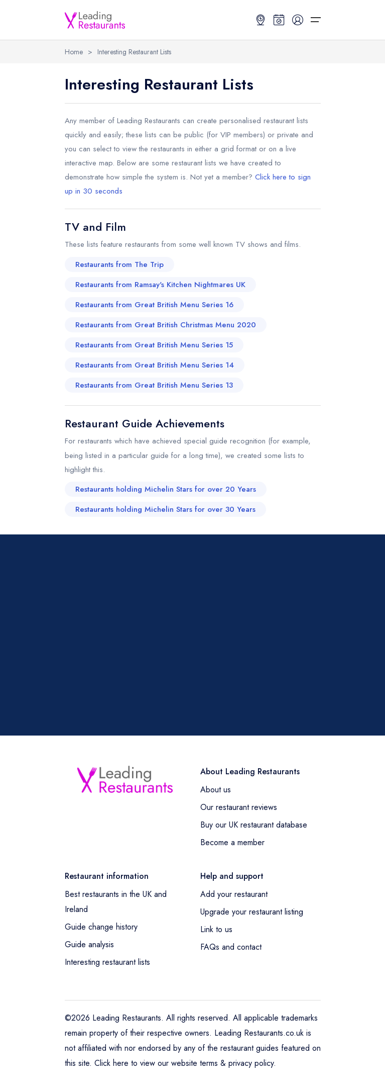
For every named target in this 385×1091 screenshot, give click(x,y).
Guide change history (101, 927)
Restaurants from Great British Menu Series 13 (154, 385)
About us (215, 789)
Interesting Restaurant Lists (134, 52)
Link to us (216, 929)
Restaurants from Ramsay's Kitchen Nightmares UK (160, 284)
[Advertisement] (193, 635)
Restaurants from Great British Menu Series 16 (154, 304)
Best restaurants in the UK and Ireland (116, 901)
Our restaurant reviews (238, 807)
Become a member (232, 842)
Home (74, 52)
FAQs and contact (231, 947)
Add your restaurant (234, 894)
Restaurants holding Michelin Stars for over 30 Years (165, 509)
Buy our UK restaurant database (253, 825)
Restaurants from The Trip (119, 264)
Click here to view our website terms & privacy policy (184, 1063)
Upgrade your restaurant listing (251, 912)
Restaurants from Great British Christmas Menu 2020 (165, 324)
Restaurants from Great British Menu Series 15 (154, 344)
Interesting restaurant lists (107, 962)
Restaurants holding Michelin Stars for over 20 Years (165, 489)
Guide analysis (89, 944)
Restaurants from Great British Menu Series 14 (154, 365)
